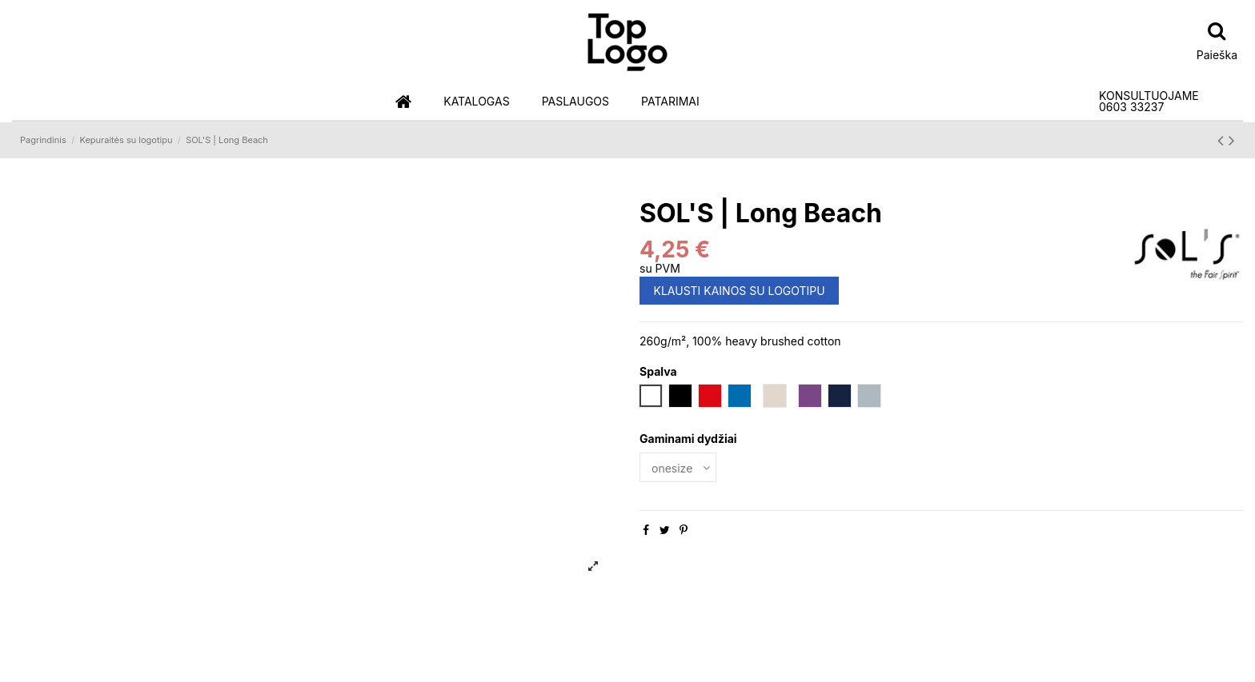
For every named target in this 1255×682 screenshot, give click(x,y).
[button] (476, 102)
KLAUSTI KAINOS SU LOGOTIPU (739, 290)
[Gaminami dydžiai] (678, 467)
